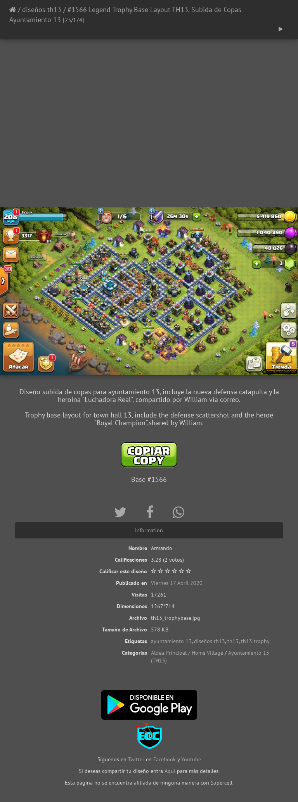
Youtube (191, 759)
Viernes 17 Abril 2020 (177, 583)
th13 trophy (255, 641)
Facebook (164, 759)
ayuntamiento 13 (171, 641)
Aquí (170, 771)
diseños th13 (41, 9)
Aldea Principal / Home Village (187, 652)
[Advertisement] (149, 145)
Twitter (137, 759)
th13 (233, 641)
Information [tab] (149, 530)
